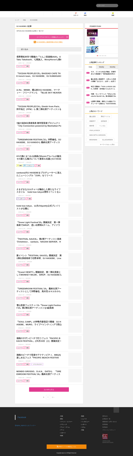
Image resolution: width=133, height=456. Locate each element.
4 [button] (102, 55)
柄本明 (91, 126)
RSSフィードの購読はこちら (71, 446)
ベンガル (101, 126)
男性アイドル (104, 116)
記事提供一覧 (106, 419)
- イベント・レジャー (65, 421)
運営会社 (105, 416)
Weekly (101, 67)
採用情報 (105, 424)
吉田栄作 (103, 121)
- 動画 (82, 416)
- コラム (82, 427)
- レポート (83, 424)
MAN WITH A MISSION (96, 135)
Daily (90, 67)
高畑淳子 (92, 121)
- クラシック (63, 424)
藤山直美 (92, 116)
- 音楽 (61, 416)
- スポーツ (62, 433)
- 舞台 (61, 419)
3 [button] (100, 55)
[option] (101, 41)
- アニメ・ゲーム (64, 427)
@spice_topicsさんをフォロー (25, 425)
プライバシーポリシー (109, 430)
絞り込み (23, 49)
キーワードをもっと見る (108, 144)
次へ (53, 397)
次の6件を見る (49, 390)
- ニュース (83, 419)
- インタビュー (84, 421)
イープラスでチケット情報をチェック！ (47, 37)
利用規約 (105, 427)
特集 (24, 20)
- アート (61, 430)
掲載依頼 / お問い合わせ (109, 421)
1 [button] (97, 55)
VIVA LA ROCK (94, 130)
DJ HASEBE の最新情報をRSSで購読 (49, 42)
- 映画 (61, 435)
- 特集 (82, 430)
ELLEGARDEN (106, 140)
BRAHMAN (92, 140)
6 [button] (105, 55)
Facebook (22, 417)
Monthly (112, 67)
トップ (17, 20)
